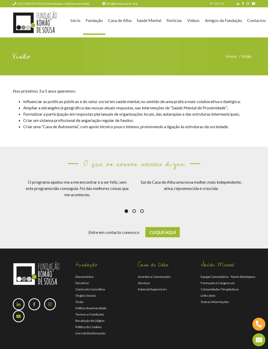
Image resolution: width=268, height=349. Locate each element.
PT (211, 3)
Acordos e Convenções (154, 277)
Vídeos (193, 21)
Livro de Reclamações (90, 333)
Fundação (94, 21)
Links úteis (208, 295)
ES (222, 3)
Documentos (84, 277)
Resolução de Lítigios (90, 321)
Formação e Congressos (218, 283)
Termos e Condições (89, 314)
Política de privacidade (90, 308)
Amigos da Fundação (223, 21)
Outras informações (215, 302)
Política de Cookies (88, 327)
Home (231, 56)
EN (217, 3)
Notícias (174, 21)
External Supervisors (152, 289)
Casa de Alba (120, 21)
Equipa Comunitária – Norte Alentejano (228, 277)
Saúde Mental (149, 21)
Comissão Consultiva (90, 289)
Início (75, 21)
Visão (79, 302)
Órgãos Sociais (85, 295)
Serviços (144, 283)
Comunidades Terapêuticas (220, 289)
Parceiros (82, 283)
